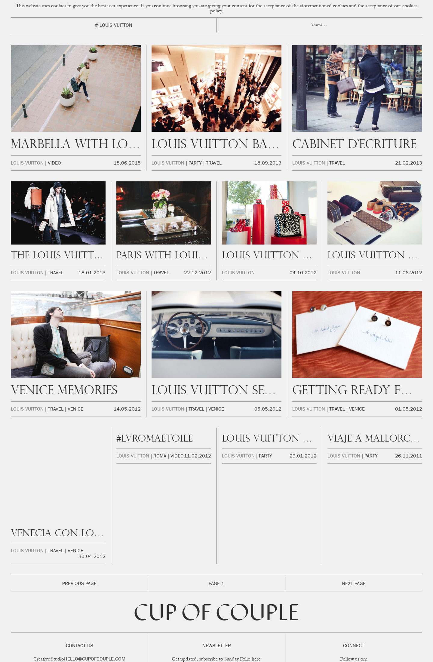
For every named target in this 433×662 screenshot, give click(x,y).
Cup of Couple (216, 583)
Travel (214, 163)
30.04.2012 (92, 462)
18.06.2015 (127, 163)
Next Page (354, 552)
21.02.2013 (408, 163)
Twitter (370, 635)
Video (54, 163)
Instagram (317, 635)
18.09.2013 (267, 163)
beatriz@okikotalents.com (89, 634)
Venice (75, 409)
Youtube (393, 635)
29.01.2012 (303, 456)
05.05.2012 (267, 409)
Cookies (251, 656)
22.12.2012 (197, 273)
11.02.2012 (197, 456)
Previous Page (79, 552)
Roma (159, 456)
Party (195, 163)
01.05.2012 (408, 409)
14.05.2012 (127, 409)
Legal (288, 656)
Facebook (345, 635)
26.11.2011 (408, 456)
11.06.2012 (408, 273)
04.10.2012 (303, 273)
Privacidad (270, 656)
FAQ (301, 656)
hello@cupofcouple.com (94, 628)
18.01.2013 (92, 273)
